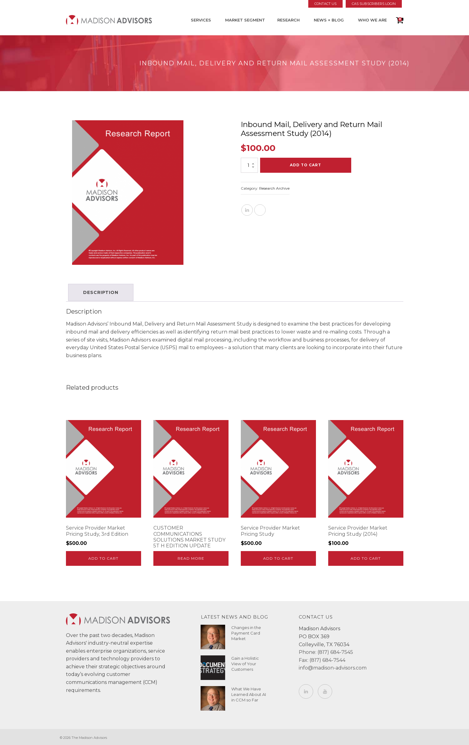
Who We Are (372, 19)
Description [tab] (101, 292)
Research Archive (274, 188)
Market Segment (245, 19)
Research (288, 19)
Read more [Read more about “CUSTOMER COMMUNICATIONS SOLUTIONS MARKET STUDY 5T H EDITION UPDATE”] (191, 557)
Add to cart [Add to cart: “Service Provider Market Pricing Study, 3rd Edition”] (103, 557)
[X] (260, 210)
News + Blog (329, 19)
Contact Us (325, 4)
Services (201, 19)
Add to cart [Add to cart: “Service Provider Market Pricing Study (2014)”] (366, 557)
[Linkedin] (247, 210)
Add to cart (305, 165)
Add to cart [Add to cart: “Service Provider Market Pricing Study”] (278, 557)
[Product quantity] (249, 165)
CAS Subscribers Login (374, 4)
